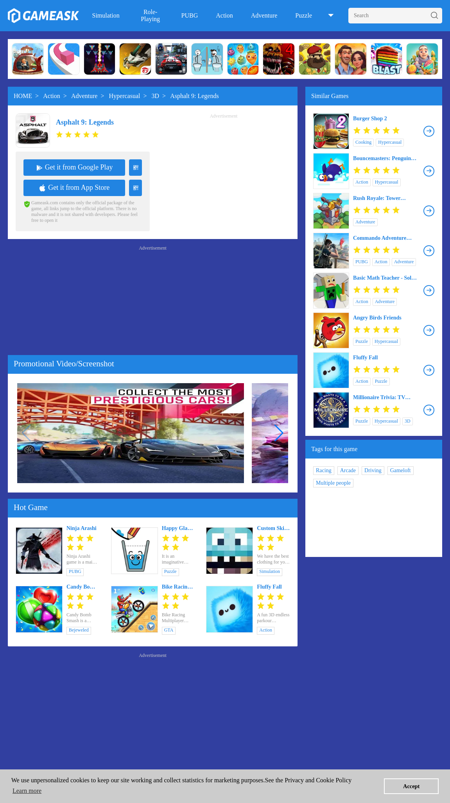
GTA (169, 630)
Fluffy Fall (269, 587)
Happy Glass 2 (177, 528)
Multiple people (333, 483)
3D (156, 96)
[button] (279, 433)
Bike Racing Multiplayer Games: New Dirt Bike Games (177, 587)
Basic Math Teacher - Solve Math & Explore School (384, 278)
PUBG (189, 15)
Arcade (348, 470)
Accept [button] (411, 786)
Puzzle (303, 15)
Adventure (264, 15)
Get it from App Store (74, 187)
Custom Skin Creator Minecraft (272, 528)
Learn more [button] (27, 790)
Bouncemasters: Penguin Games (382, 158)
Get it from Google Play (74, 167)
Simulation (105, 15)
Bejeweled (79, 630)
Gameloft (400, 470)
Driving (373, 470)
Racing (324, 470)
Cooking (363, 142)
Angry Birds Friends (377, 318)
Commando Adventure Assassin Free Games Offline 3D (379, 238)
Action (224, 15)
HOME (23, 96)
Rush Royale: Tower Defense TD (376, 198)
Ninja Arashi (81, 528)
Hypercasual (124, 96)
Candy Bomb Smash (81, 587)
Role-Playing (150, 15)
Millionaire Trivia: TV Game (379, 397)
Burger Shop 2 (370, 118)
